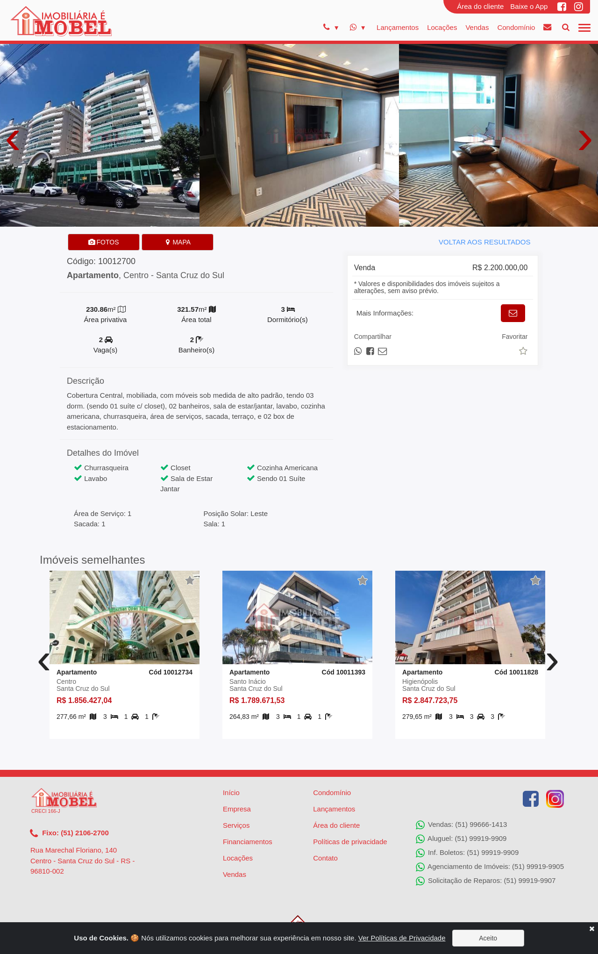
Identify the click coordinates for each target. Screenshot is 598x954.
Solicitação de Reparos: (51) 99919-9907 (486, 881)
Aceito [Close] (488, 938)
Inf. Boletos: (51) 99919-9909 (467, 853)
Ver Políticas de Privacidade (402, 938)
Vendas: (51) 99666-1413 (461, 825)
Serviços (236, 825)
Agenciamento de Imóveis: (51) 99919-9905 (490, 867)
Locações (442, 27)
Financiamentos (247, 842)
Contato (325, 858)
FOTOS (103, 242)
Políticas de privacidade (350, 842)
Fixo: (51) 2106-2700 (69, 833)
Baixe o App (529, 6)
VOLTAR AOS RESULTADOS (484, 242)
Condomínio (516, 27)
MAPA (177, 242)
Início (231, 792)
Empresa (237, 809)
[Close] (591, 928)
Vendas (477, 27)
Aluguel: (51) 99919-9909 (461, 839)
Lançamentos (398, 27)
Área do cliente (480, 6)
